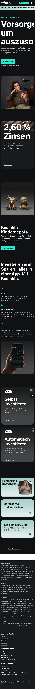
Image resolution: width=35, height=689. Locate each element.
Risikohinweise (27, 577)
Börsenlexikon (5, 657)
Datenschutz (5, 668)
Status (3, 637)
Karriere (3, 641)
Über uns (4, 643)
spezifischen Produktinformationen (22, 571)
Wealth (9, 314)
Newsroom (4, 639)
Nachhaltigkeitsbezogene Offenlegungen (13, 672)
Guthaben (4, 597)
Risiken (17, 66)
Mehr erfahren (8, 248)
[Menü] (32, 3)
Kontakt (3, 682)
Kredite (3, 583)
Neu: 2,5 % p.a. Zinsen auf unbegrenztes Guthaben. (17, 7)
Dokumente (4, 666)
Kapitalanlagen (6, 563)
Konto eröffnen (24, 3)
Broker (19, 312)
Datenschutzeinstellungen (9, 674)
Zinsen (3, 653)
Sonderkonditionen (14, 549)
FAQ (2, 651)
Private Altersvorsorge (8, 659)
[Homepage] (6, 2)
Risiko (9, 589)
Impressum (4, 670)
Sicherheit (4, 645)
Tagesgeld (6, 316)
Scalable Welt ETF (6, 655)
